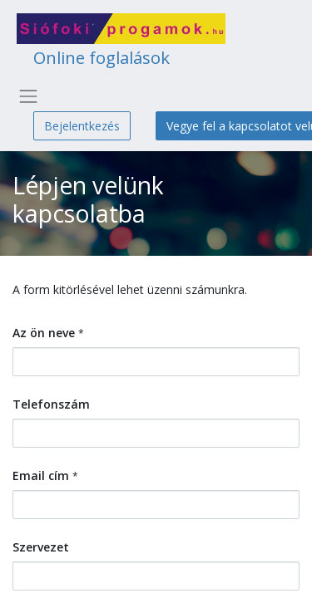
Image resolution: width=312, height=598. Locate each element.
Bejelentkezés (82, 126)
